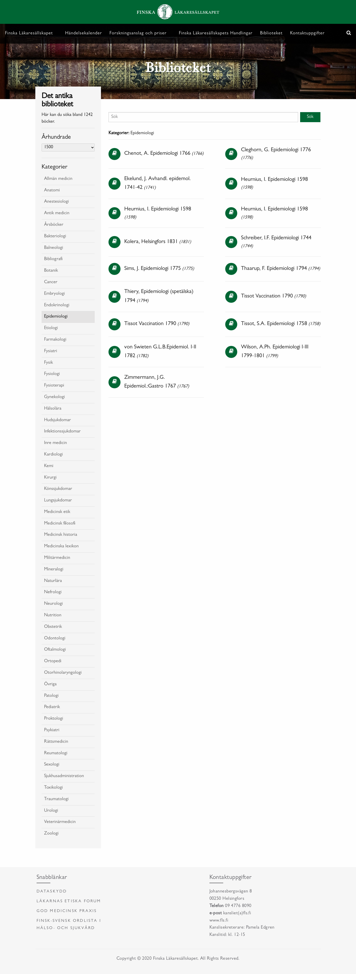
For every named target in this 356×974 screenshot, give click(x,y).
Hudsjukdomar (57, 420)
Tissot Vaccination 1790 (267, 296)
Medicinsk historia (60, 535)
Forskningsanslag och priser (138, 33)
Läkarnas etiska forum (69, 902)
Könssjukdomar (58, 489)
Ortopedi (52, 661)
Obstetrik (53, 627)
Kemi (48, 466)
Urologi (51, 811)
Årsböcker (53, 225)
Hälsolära (52, 409)
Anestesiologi (56, 202)
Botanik (51, 271)
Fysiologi (52, 374)
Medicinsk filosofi (59, 523)
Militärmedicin (57, 558)
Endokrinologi (56, 305)
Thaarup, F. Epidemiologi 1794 (274, 269)
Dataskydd (52, 892)
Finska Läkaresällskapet (29, 33)
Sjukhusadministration (64, 776)
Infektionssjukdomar (62, 431)
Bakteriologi (55, 236)
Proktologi (53, 719)
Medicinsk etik (57, 512)
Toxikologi (53, 788)
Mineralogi (53, 569)
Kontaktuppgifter (307, 33)
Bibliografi (53, 259)
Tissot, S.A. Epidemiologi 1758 (274, 324)
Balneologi (53, 248)
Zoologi (51, 834)
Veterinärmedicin (60, 822)
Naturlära (53, 581)
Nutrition (52, 615)
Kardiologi (53, 455)
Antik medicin (56, 213)
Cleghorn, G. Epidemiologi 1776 (276, 150)
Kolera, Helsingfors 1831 (151, 242)
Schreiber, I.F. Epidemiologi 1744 (276, 238)
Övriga (50, 684)
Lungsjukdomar (58, 500)
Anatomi (52, 190)
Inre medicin (55, 443)
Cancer (50, 282)
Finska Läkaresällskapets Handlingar (216, 33)
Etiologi (51, 328)
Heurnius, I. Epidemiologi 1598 (274, 180)
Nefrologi (53, 592)
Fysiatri (50, 351)
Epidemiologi (56, 317)
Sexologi (51, 765)
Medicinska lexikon (61, 546)
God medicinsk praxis (67, 911)
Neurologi (53, 604)
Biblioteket (271, 33)
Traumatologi (56, 799)
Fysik (48, 363)
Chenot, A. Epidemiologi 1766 (157, 154)
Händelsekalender (83, 33)
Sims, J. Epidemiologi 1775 (152, 269)
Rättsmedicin (56, 742)
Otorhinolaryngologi (63, 673)
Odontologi (54, 638)
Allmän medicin (58, 179)
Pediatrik (52, 707)
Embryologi (54, 294)
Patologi (51, 696)
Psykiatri (51, 730)
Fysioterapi (54, 386)
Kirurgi (50, 478)
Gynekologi (54, 397)
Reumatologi (55, 753)
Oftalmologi (55, 650)
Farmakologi (55, 340)
